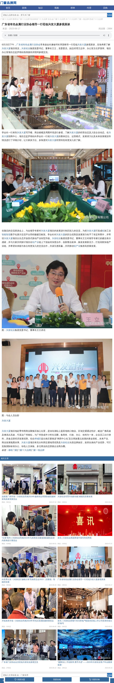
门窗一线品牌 (83, 19)
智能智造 (6, 234)
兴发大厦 (81, 44)
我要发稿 (57, 679)
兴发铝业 (25, 48)
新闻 (24, 8)
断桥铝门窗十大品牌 (21, 19)
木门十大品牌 (71, 19)
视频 (56, 8)
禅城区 (37, 438)
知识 (40, 8)
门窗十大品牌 (6, 19)
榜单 (73, 8)
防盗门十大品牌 (96, 19)
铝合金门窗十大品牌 (56, 19)
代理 (89, 8)
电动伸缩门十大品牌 (38, 19)
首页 (8, 8)
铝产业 (35, 242)
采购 (105, 8)
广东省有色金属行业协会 (28, 44)
